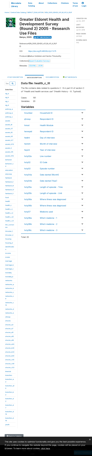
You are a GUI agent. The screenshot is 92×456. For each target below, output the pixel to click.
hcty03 (27, 168)
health (7, 201)
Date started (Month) (49, 175)
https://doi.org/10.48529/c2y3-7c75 (42, 51)
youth (7, 424)
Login (84, 4)
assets (7, 121)
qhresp (27, 119)
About (41, 3)
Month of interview (48, 144)
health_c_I (9, 209)
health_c (8, 205)
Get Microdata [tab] (70, 77)
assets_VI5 (9, 152)
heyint (27, 150)
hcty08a (28, 218)
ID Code (43, 162)
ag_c (7, 101)
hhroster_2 (9, 235)
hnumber (28, 113)
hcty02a (28, 156)
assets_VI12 (9, 156)
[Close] (90, 439)
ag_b (7, 97)
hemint (27, 144)
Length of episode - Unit (51, 193)
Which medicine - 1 (48, 218)
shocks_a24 (9, 344)
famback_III (9, 186)
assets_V (8, 148)
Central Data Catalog (18, 12)
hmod (26, 125)
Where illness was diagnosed (53, 199)
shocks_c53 (9, 367)
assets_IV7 (9, 140)
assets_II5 (9, 132)
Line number (45, 156)
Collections (52, 3)
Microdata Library (16, 4)
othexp (7, 317)
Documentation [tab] (52, 77)
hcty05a (28, 187)
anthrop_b (9, 113)
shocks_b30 (9, 348)
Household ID (46, 113)
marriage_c (9, 269)
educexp (8, 174)
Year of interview (47, 150)
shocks (8, 321)
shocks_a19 (9, 340)
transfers (8, 375)
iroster (7, 257)
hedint (27, 137)
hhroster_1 (9, 231)
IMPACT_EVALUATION (35, 12)
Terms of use (75, 4)
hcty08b (28, 224)
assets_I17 (9, 129)
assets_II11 (9, 136)
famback (8, 178)
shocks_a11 (9, 332)
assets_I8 (8, 125)
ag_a (7, 93)
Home (7, 12)
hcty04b (28, 181)
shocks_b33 (9, 352)
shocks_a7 (9, 328)
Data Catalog (31, 4)
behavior (8, 160)
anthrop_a (9, 109)
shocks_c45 (9, 360)
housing (8, 239)
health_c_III (9, 217)
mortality (8, 273)
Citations (65, 3)
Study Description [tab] (15, 77)
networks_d (9, 309)
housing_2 (9, 243)
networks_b (9, 288)
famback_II (9, 182)
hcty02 (27, 162)
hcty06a (28, 199)
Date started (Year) (48, 181)
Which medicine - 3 (48, 230)
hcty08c (28, 230)
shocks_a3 (9, 325)
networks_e (9, 313)
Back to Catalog (14, 436)
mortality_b (9, 277)
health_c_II (9, 213)
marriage (8, 261)
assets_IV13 (9, 144)
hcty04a (28, 175)
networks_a (9, 284)
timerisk (8, 371)
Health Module (46, 125)
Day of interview (47, 137)
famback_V (9, 193)
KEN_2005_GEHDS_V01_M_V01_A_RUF (58, 12)
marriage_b (9, 265)
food (7, 197)
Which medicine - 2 (48, 224)
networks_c (9, 292)
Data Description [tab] (34, 77)
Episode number (47, 168)
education (9, 170)
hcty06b (28, 205)
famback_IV (9, 190)
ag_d (7, 105)
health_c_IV (9, 221)
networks (8, 280)
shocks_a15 (9, 336)
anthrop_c (9, 117)
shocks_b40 (9, 356)
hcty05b (28, 193)
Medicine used (46, 212)
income (8, 253)
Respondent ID (46, 119)
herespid (28, 131)
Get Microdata (42, 37)
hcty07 (27, 212)
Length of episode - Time (51, 187)
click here (45, 448)
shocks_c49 (9, 364)
